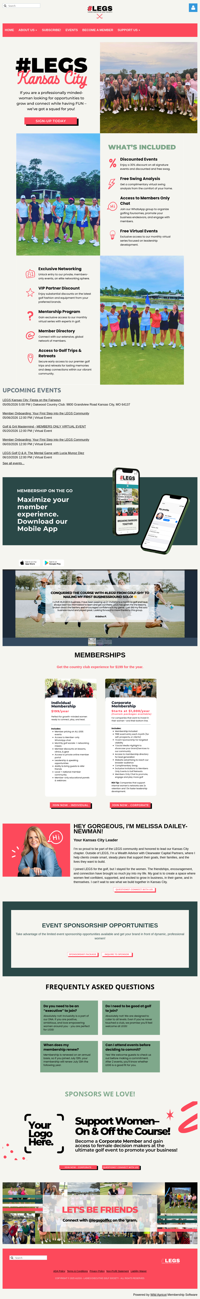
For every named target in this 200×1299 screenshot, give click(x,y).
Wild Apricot (158, 1294)
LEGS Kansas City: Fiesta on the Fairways (32, 400)
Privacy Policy (97, 1271)
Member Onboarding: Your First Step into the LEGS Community (46, 413)
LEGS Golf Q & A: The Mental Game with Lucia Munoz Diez (43, 453)
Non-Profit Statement (117, 1271)
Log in (193, 7)
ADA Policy (59, 1271)
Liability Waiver (139, 1271)
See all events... (13, 463)
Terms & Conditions (77, 1271)
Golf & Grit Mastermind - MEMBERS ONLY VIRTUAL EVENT (44, 426)
